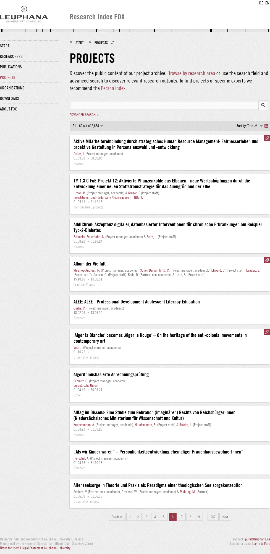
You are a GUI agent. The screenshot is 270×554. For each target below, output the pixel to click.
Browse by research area (191, 73)
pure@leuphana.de (257, 539)
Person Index (113, 88)
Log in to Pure (261, 543)
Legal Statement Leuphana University (46, 548)
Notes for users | (11, 548)
